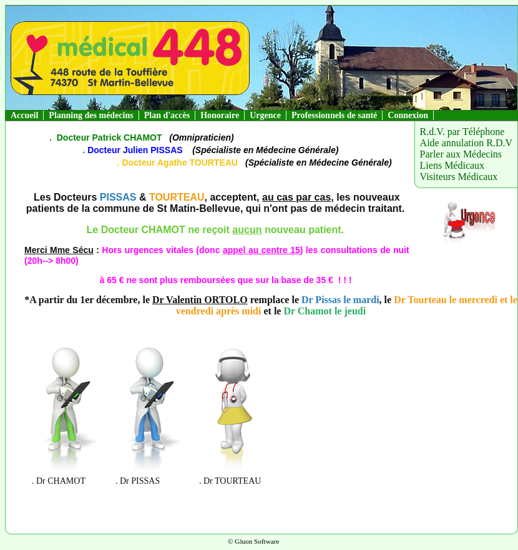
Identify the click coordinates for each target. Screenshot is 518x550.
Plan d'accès (167, 115)
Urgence (265, 115)
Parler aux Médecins (461, 154)
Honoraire (219, 115)
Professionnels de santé (334, 115)
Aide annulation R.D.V (466, 143)
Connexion (408, 115)
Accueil (24, 115)
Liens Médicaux (452, 165)
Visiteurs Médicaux (459, 176)
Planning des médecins (91, 115)
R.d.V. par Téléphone (462, 131)
